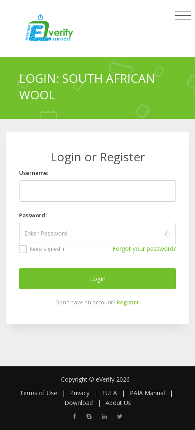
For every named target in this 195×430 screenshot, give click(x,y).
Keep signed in (42, 249)
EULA (109, 393)
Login (98, 278)
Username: (33, 173)
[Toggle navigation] (183, 16)
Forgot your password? (144, 249)
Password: (33, 215)
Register (128, 302)
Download (78, 403)
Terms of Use (38, 393)
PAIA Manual (147, 393)
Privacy (79, 393)
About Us (118, 403)
